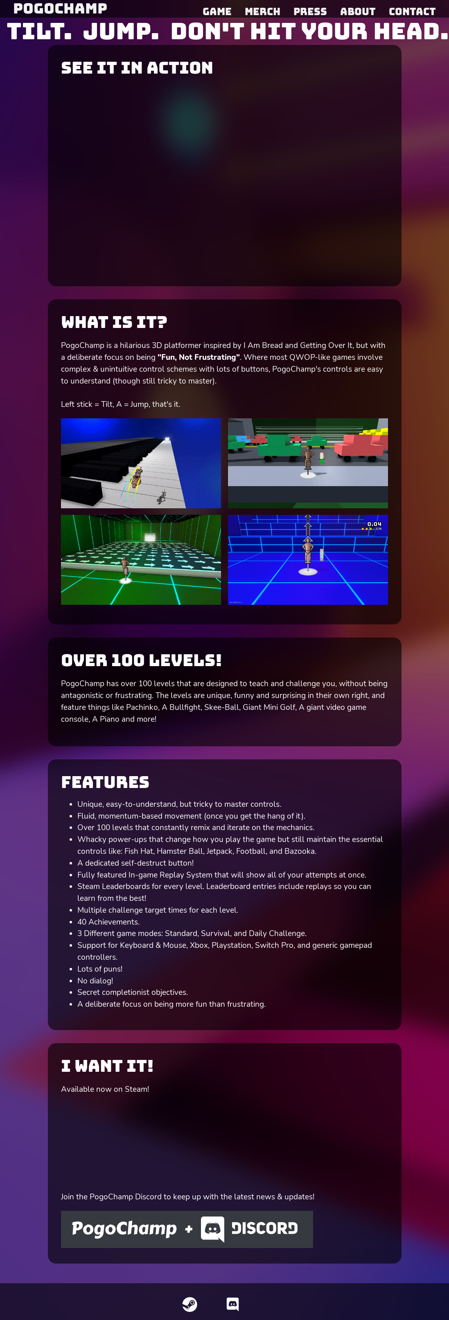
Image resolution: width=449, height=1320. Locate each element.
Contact (412, 11)
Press (310, 11)
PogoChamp (60, 8)
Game (217, 11)
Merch (262, 11)
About (358, 11)
